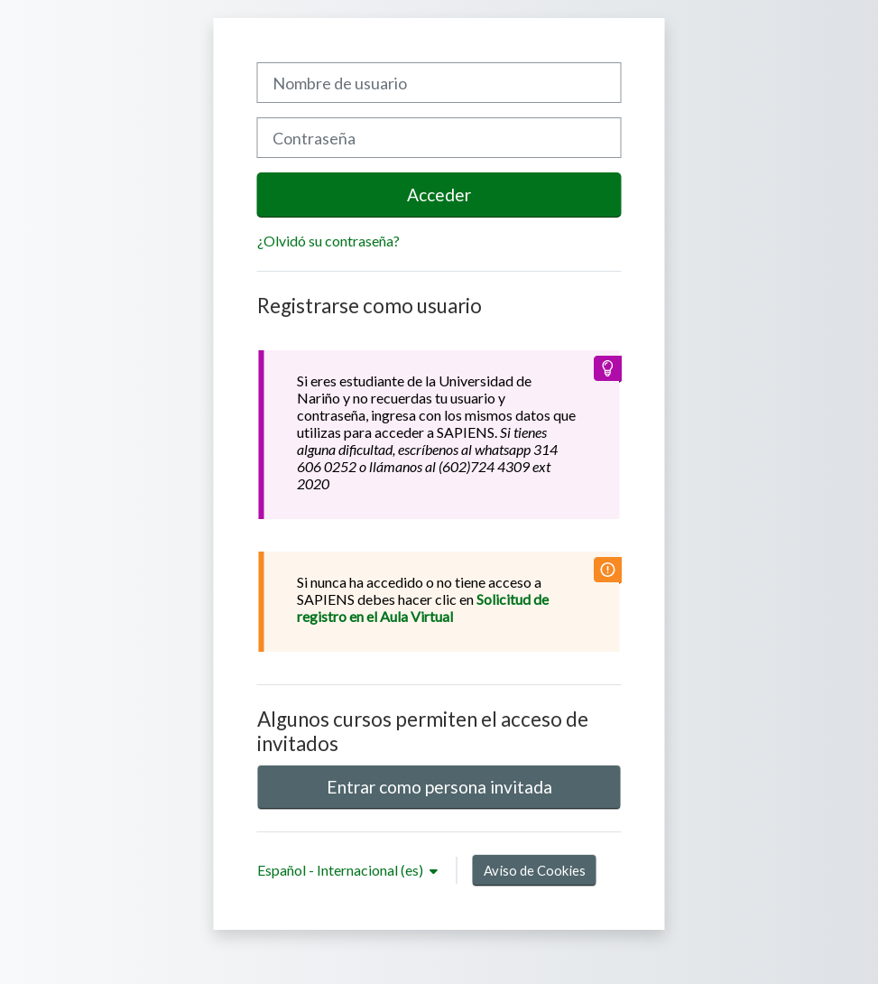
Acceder (439, 194)
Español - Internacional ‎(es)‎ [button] (341, 869)
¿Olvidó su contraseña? (328, 240)
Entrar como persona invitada (439, 786)
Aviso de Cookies (535, 870)
